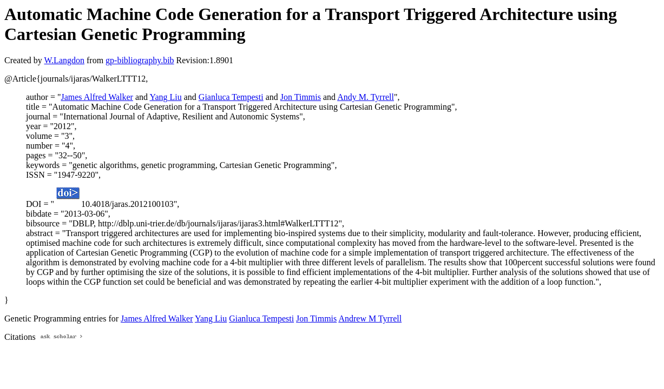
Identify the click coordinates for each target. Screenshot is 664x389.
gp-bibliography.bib (140, 60)
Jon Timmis (300, 97)
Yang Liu (165, 97)
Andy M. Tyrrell (365, 97)
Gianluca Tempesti (231, 97)
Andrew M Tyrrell (370, 318)
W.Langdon (64, 60)
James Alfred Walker (97, 97)
